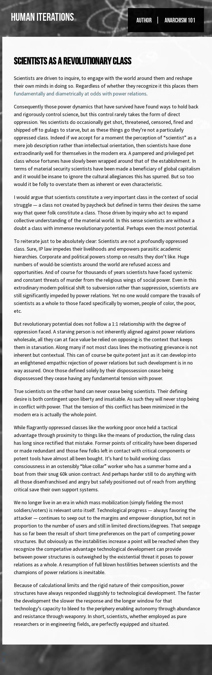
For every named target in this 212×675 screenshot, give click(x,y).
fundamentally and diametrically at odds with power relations (80, 93)
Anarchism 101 (180, 20)
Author (144, 20)
